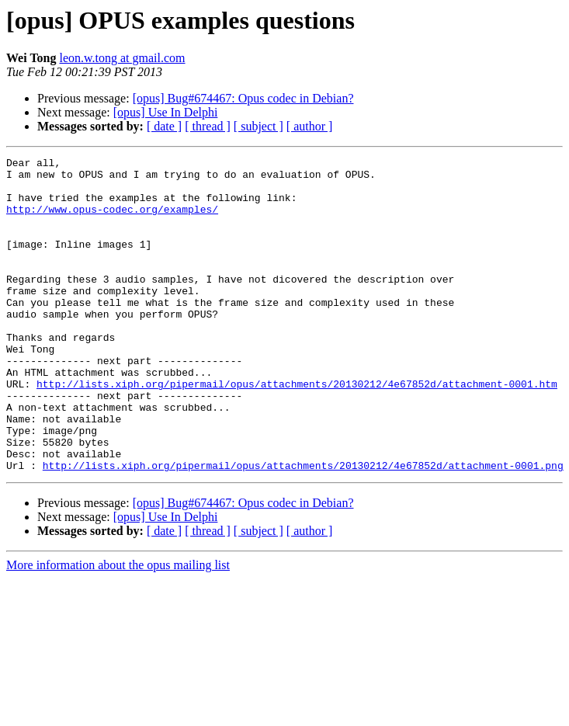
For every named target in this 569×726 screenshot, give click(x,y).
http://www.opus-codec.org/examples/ (112, 221)
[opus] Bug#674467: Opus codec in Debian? (243, 98)
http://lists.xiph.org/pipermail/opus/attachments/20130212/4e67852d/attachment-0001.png (303, 528)
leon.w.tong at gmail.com (122, 57)
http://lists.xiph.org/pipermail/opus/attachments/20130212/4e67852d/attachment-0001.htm (296, 430)
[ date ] (164, 126)
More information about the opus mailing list (118, 627)
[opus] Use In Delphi (165, 112)
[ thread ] (208, 126)
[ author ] (309, 126)
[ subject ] (258, 126)
